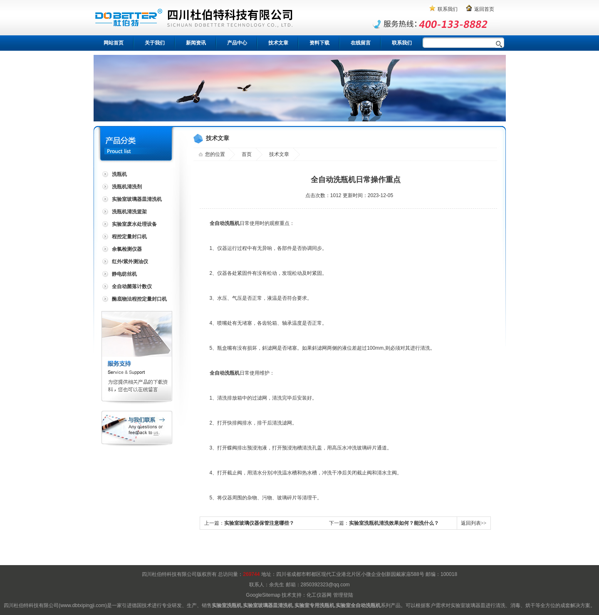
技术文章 (278, 43)
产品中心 (237, 43)
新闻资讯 (196, 43)
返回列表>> (474, 523)
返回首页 (484, 9)
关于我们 (155, 43)
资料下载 (319, 43)
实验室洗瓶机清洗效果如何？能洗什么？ (394, 523)
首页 (247, 154)
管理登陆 (343, 595)
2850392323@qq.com (325, 585)
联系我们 (448, 9)
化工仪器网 (319, 595)
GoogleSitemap (263, 595)
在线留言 (361, 43)
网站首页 (114, 43)
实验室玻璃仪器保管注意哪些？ (259, 523)
